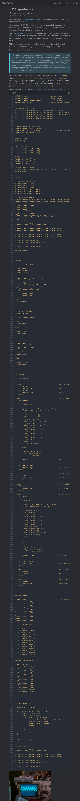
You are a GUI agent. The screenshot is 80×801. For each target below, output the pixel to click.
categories (57, 3)
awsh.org (7, 3)
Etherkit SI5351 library (21, 33)
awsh (12, 13)
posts (66, 3)
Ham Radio (28, 13)
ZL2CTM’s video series (32, 19)
